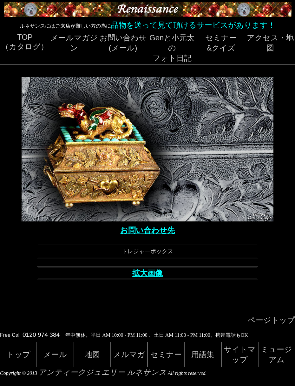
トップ (18, 354)
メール (55, 354)
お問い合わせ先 (147, 230)
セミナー (166, 354)
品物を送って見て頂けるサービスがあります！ (193, 25)
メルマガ (129, 354)
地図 (92, 354)
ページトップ (271, 320)
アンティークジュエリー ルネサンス (102, 372)
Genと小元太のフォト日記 (171, 47)
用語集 (202, 354)
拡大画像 (147, 273)
